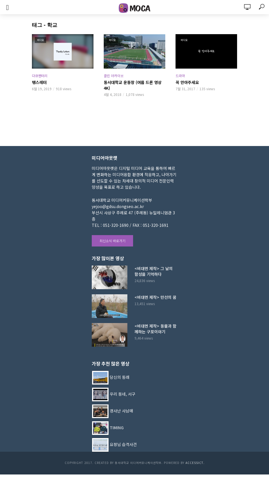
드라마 (180, 75)
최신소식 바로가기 (112, 240)
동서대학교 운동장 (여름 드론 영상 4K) (133, 85)
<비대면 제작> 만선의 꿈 (155, 297)
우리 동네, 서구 (122, 394)
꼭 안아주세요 (187, 82)
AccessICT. (195, 463)
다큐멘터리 (40, 75)
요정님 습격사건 (123, 444)
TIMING (117, 427)
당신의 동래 (119, 377)
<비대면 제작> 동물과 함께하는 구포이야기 (155, 328)
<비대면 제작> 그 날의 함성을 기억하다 (153, 271)
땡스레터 (39, 82)
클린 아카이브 (113, 75)
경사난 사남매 (121, 411)
